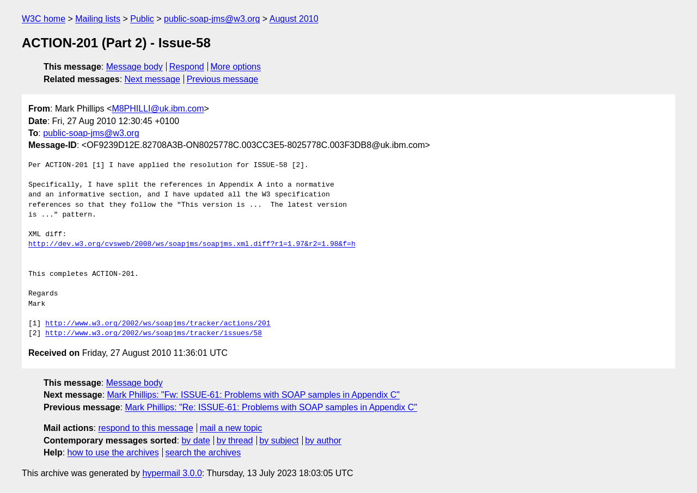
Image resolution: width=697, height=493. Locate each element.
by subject (278, 440)
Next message (152, 79)
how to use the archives (113, 452)
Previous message (223, 79)
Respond (186, 66)
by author (323, 440)
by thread (235, 440)
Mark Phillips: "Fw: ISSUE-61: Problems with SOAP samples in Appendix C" (253, 394)
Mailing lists (97, 18)
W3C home (43, 18)
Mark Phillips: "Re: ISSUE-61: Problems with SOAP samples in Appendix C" (271, 407)
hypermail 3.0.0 (171, 473)
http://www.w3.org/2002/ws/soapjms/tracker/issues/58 (153, 333)
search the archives (203, 452)
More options (236, 66)
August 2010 (294, 18)
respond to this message (145, 428)
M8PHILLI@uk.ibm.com (158, 108)
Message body (134, 66)
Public (142, 18)
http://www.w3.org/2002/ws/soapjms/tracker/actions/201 (157, 324)
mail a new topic (231, 428)
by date (195, 440)
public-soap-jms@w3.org (212, 18)
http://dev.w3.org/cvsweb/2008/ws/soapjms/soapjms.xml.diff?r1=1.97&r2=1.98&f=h (192, 244)
